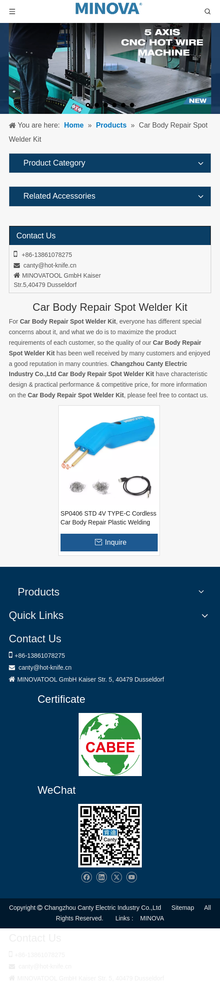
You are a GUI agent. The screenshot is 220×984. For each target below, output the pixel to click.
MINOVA (152, 918)
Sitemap (182, 907)
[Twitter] (116, 877)
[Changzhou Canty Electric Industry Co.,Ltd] (110, 835)
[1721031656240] (110, 744)
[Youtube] (131, 877)
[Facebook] (86, 877)
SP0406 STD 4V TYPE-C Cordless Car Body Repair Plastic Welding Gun (108, 518)
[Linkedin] (101, 877)
